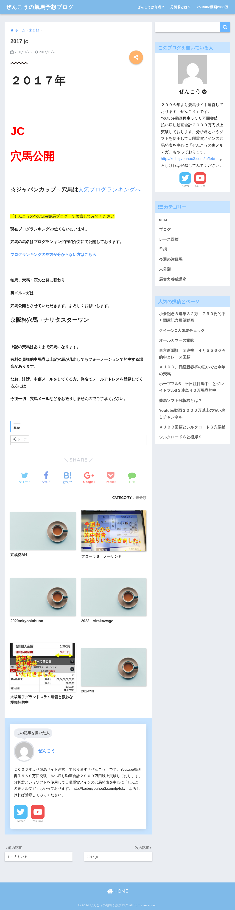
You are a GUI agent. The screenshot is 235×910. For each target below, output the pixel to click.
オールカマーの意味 (176, 340)
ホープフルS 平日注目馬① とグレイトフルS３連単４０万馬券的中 (191, 387)
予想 (163, 249)
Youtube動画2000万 (212, 7)
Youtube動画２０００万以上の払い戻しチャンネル (192, 413)
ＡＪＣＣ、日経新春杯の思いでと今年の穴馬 (192, 370)
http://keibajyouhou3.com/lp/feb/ (188, 159)
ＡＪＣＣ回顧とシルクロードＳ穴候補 (192, 427)
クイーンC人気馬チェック (182, 330)
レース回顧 (169, 239)
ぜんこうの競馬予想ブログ (40, 7)
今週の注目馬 (170, 259)
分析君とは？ (180, 7)
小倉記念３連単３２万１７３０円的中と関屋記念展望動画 (192, 317)
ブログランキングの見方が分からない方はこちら (53, 254)
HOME (117, 891)
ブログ (165, 229)
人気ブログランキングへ (109, 189)
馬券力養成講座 (172, 279)
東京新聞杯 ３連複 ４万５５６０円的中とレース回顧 (192, 353)
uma (163, 219)
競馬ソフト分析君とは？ (180, 400)
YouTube (37, 821)
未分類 (140, 497)
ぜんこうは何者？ (151, 7)
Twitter (21, 821)
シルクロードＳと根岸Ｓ (180, 437)
